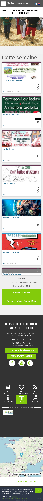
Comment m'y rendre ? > (28, 481)
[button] (21, 77)
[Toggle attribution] (40, 474)
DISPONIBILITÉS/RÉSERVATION (21, 350)
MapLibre (36, 474)
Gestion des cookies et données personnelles (15, 498)
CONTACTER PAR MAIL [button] (21, 356)
